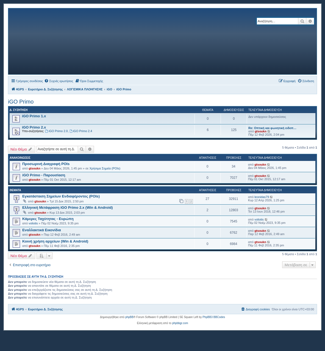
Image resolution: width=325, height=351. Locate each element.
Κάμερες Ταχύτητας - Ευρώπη (48, 219)
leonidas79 (261, 197)
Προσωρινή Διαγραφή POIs (46, 164)
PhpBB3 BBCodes (213, 317)
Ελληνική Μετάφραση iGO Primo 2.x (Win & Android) (67, 207)
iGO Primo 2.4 (81, 131)
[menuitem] (58, 81)
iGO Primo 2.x (34, 127)
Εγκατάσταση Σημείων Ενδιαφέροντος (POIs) (61, 196)
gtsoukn (260, 131)
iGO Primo (21, 102)
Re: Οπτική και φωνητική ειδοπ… (272, 128)
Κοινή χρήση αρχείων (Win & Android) (55, 241)
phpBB (129, 317)
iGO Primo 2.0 (56, 131)
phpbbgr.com (180, 323)
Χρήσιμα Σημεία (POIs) (105, 168)
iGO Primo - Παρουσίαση (43, 175)
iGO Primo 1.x (34, 116)
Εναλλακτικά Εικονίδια (41, 230)
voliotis (33, 223)
